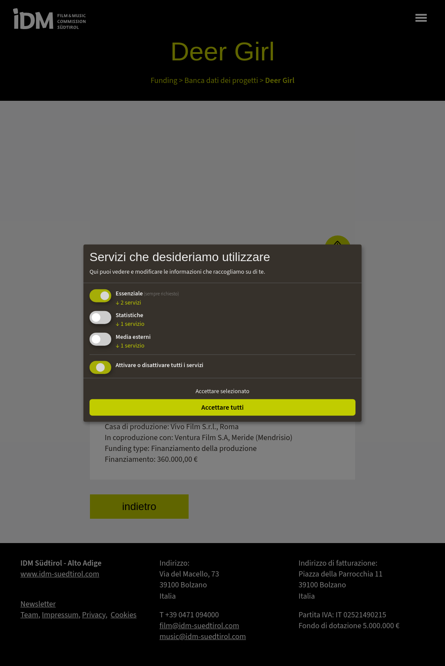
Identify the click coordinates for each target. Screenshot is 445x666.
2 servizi (128, 302)
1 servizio (130, 324)
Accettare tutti (222, 407)
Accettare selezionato (222, 391)
